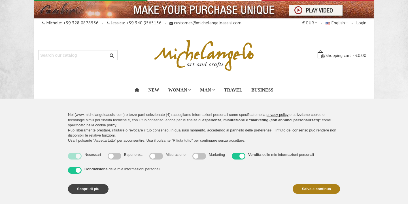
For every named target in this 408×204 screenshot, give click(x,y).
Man (205, 90)
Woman (177, 90)
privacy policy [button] (277, 114)
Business (262, 90)
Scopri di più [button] (88, 189)
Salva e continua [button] (316, 189)
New (153, 90)
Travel (233, 90)
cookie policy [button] (105, 125)
